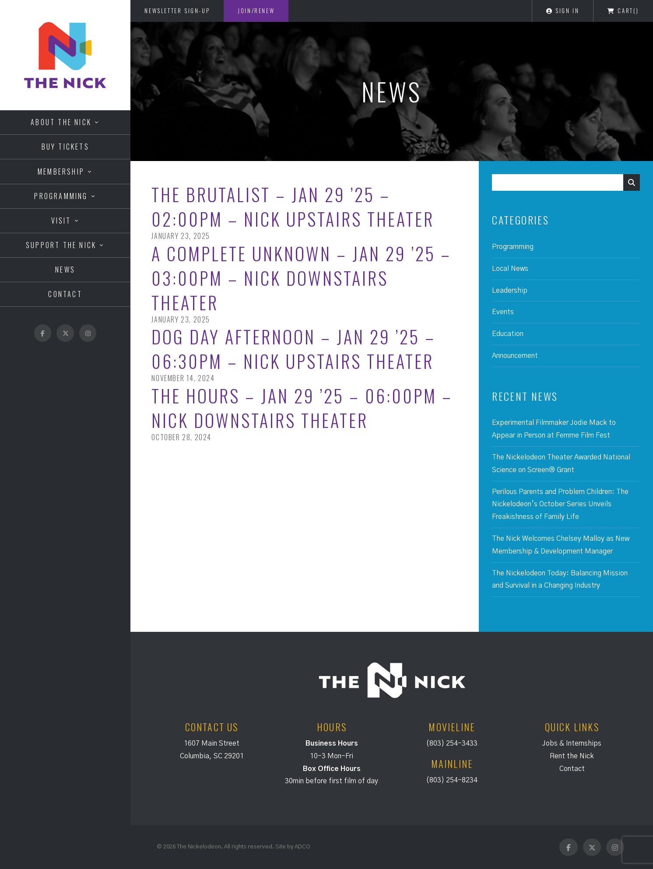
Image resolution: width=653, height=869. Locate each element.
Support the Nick (61, 245)
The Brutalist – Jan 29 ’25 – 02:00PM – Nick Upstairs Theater (292, 206)
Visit (61, 220)
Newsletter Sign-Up (177, 10)
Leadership (509, 290)
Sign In (562, 10)
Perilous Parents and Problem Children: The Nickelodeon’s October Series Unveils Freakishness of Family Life (560, 504)
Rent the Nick (572, 756)
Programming (61, 196)
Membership (61, 171)
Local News (510, 268)
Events (503, 311)
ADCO (302, 847)
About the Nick (61, 122)
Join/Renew (256, 10)
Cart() (623, 10)
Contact (65, 294)
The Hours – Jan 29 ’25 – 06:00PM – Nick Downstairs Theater (302, 407)
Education (507, 333)
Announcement (515, 355)
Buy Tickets (65, 146)
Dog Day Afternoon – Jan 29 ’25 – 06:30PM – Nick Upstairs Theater (293, 348)
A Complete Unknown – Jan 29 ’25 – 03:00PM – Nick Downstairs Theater (301, 277)
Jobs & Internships (571, 743)
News (65, 269)
